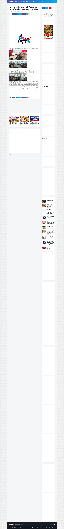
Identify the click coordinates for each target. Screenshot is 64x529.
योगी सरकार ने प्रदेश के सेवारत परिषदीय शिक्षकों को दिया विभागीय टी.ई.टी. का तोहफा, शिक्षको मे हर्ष (50, 217)
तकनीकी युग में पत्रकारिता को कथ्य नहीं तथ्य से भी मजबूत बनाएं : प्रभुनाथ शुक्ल (51, 248)
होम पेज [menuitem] (16, 1)
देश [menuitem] (18, 1)
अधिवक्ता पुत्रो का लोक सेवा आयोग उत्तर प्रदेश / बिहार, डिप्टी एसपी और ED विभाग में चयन (50, 201)
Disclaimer (46, 527)
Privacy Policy (42, 527)
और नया (10, 154)
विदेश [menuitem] (24, 1)
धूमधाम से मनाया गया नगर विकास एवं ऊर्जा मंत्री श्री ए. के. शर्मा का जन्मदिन (24, 123)
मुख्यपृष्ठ (10, 5)
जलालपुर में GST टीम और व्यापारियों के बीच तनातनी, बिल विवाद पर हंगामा (50, 227)
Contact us (53, 527)
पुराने (39, 154)
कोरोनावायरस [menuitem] (27, 1)
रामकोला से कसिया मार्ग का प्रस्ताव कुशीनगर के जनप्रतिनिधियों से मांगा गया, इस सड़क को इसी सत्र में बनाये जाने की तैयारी (14, 124)
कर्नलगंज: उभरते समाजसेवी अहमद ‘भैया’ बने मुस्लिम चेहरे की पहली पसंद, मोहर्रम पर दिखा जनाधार (50, 222)
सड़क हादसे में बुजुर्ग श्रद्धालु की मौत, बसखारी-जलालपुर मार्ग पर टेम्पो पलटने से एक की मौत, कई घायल (50, 237)
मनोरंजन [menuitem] (36, 1)
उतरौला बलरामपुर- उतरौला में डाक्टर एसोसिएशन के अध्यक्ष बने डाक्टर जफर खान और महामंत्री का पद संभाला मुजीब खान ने (50, 243)
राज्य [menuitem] (21, 1)
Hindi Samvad (16, 527)
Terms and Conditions (35, 527)
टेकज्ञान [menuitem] (33, 1)
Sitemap (50, 527)
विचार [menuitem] (39, 1)
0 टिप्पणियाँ (19, 11)
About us (30, 527)
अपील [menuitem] (42, 1)
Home (26, 527)
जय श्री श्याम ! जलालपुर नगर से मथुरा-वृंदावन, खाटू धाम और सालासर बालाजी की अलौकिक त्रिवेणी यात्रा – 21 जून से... (50, 232)
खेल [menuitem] (30, 1)
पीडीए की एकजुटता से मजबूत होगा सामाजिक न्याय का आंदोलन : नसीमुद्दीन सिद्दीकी (50, 205)
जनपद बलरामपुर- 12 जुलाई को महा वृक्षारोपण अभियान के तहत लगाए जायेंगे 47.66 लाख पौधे (34, 123)
